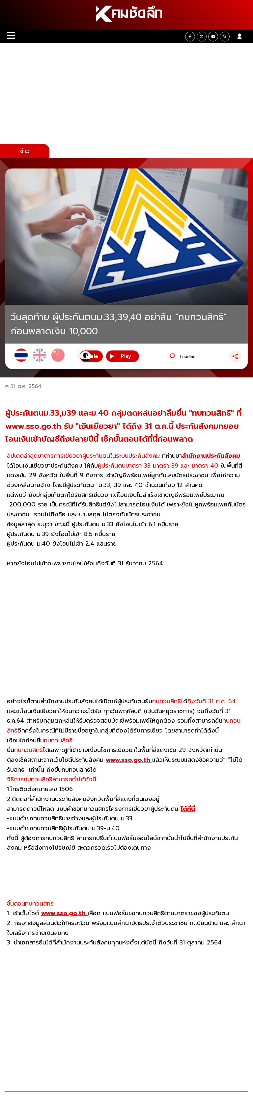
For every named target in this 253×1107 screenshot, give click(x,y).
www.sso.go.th (129, 759)
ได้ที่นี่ (188, 808)
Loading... (189, 357)
